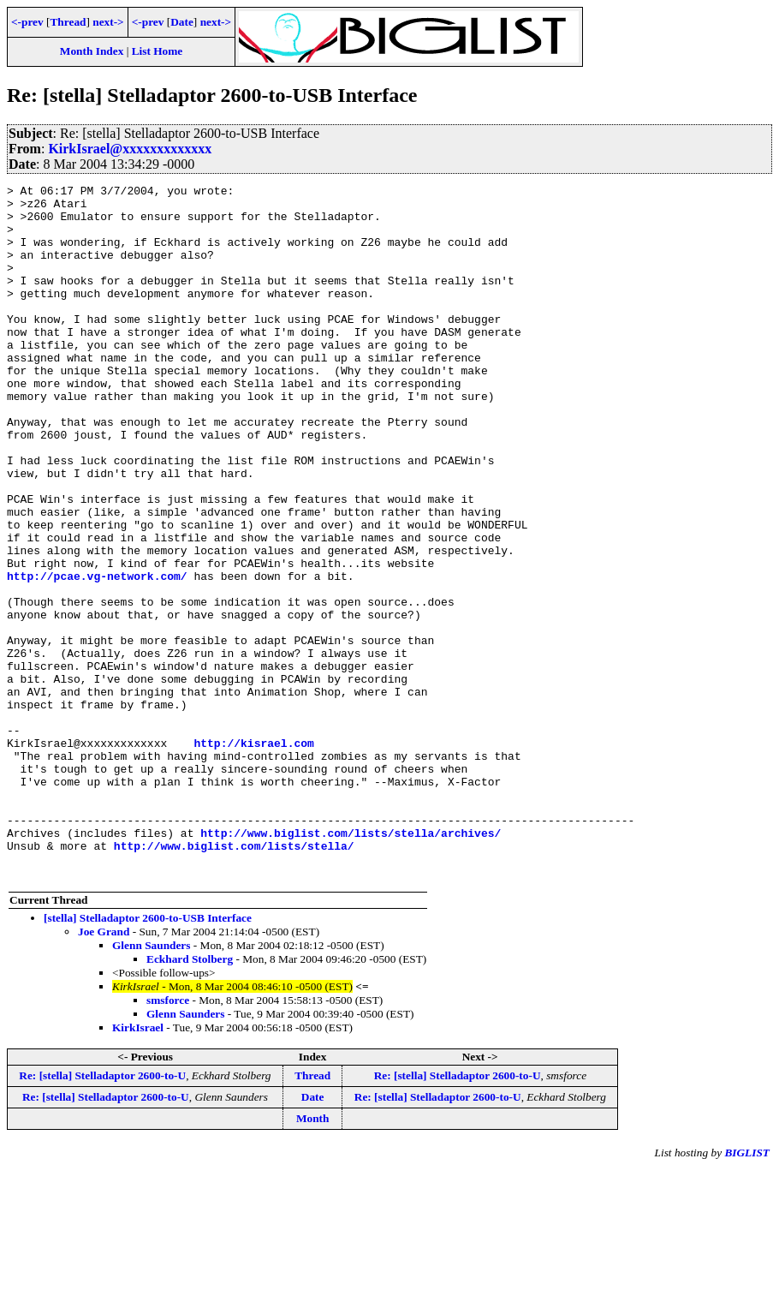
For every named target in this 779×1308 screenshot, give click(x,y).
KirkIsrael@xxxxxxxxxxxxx (129, 148)
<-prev (27, 21)
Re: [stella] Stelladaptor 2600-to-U (102, 1214)
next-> (107, 21)
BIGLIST (747, 1291)
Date (181, 21)
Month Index (91, 51)
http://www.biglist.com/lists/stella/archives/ (350, 963)
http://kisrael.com (253, 855)
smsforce (167, 1138)
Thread (68, 21)
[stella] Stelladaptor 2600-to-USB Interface (148, 1056)
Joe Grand (103, 1070)
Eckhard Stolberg (189, 1097)
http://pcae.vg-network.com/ (97, 655)
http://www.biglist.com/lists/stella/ (234, 979)
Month (313, 1257)
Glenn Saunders (151, 1084)
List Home (157, 51)
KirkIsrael (138, 1166)
